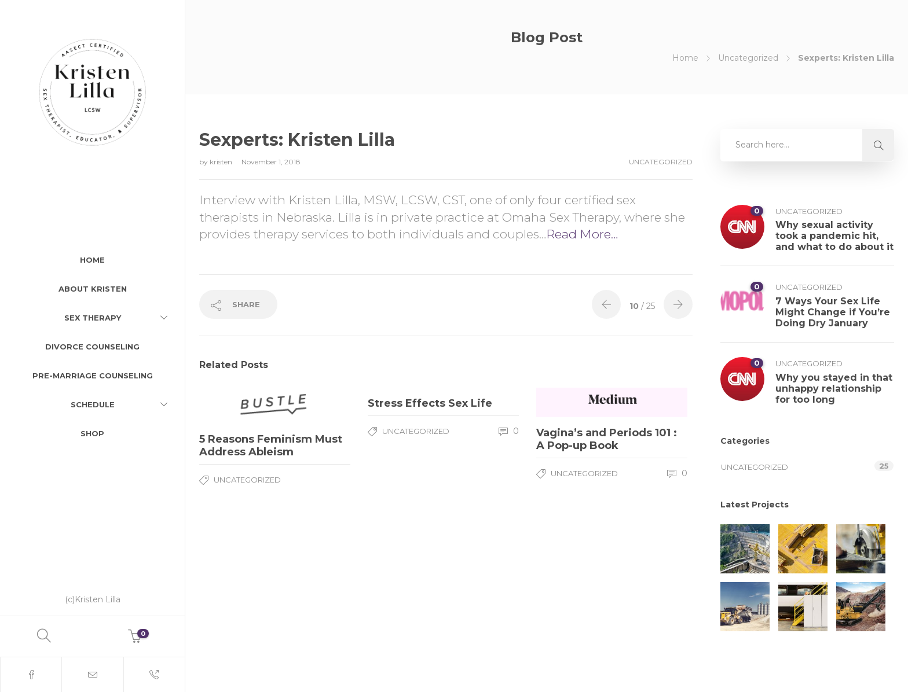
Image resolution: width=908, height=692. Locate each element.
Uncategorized (748, 58)
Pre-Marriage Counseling (92, 375)
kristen (222, 161)
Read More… (582, 234)
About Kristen (92, 288)
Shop (92, 433)
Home (92, 259)
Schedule (93, 404)
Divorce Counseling (92, 346)
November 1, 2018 (271, 161)
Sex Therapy (92, 317)
